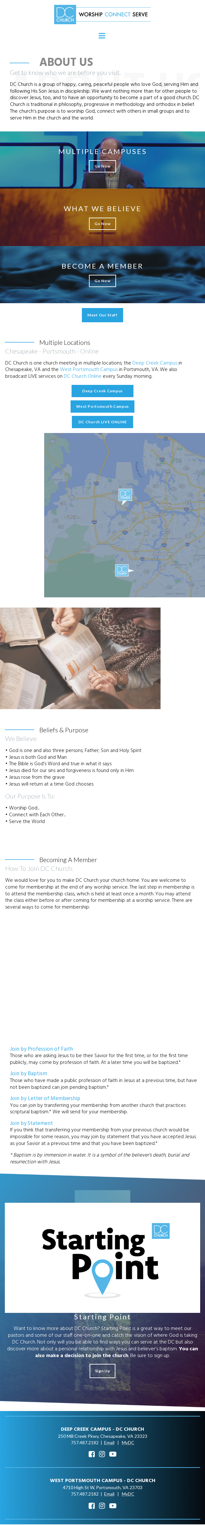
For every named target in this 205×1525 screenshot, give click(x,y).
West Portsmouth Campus (89, 370)
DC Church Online (83, 377)
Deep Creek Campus (155, 363)
